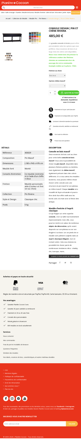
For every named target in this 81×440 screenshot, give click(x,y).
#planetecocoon (67, 409)
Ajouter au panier (71, 93)
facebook (60, 406)
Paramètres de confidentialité (15, 380)
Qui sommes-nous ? (12, 386)
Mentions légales (11, 373)
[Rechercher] (4, 7)
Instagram (70, 406)
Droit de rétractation (12, 383)
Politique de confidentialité (14, 376)
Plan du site (9, 389)
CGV (6, 370)
